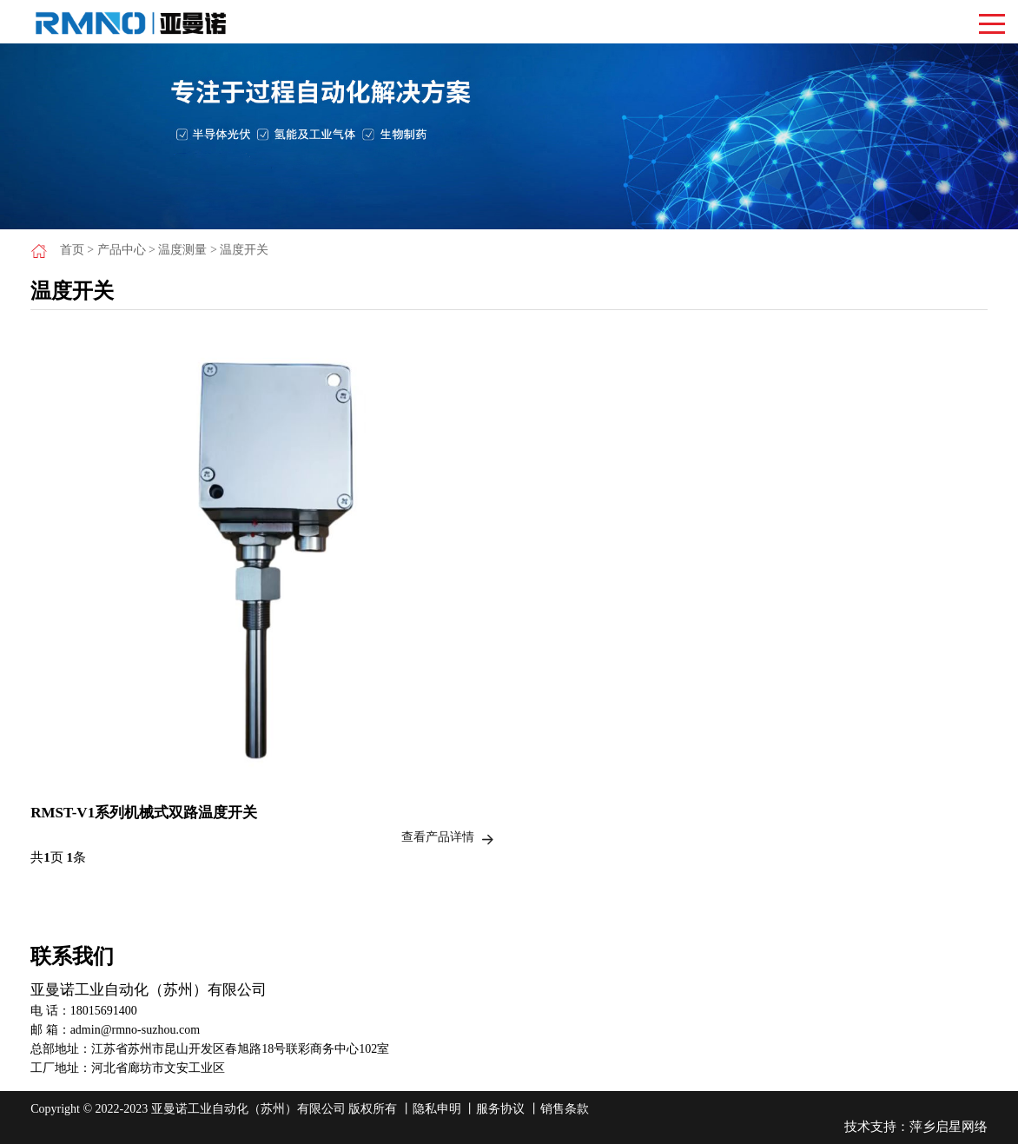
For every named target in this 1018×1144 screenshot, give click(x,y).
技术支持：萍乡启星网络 (916, 1127)
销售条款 (564, 1108)
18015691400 (103, 1010)
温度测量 (182, 249)
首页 (72, 249)
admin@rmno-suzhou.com (135, 1029)
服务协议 (500, 1108)
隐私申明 (437, 1108)
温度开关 (244, 249)
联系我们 (72, 956)
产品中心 (121, 249)
